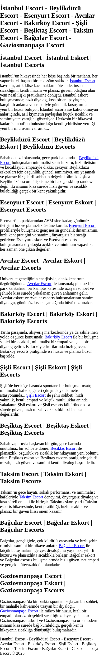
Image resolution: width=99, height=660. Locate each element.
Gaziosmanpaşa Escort (19, 611)
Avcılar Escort (39, 283)
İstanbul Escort (82, 81)
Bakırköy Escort (58, 337)
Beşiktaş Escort (63, 448)
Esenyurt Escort (82, 225)
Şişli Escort (36, 395)
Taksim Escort (31, 497)
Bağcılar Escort (72, 545)
